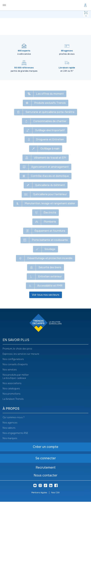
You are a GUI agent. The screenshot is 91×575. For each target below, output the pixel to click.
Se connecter (56, 60)
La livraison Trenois (13, 472)
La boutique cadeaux (14, 451)
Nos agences (10, 495)
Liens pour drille (45, 98)
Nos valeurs (9, 501)
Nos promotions (11, 467)
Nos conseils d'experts (15, 437)
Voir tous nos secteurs (45, 368)
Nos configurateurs (13, 432)
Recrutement (46, 541)
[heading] (45, 413)
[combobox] (20, 44)
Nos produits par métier (16, 448)
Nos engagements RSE (15, 506)
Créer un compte (33, 60)
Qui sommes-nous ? (13, 490)
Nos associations (12, 456)
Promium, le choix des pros (17, 421)
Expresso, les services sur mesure (21, 427)
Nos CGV (55, 566)
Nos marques (10, 511)
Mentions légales (39, 566)
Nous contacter (45, 549)
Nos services (10, 442)
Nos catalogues (11, 461)
